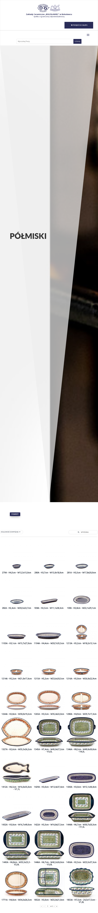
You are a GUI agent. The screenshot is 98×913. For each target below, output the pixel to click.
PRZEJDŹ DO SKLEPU (80, 25)
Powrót (15, 514)
